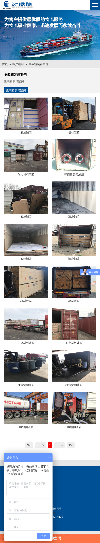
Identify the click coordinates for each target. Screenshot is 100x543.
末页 (70, 445)
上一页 (40, 445)
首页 (29, 445)
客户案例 (18, 64)
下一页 (59, 445)
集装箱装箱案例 (38, 64)
